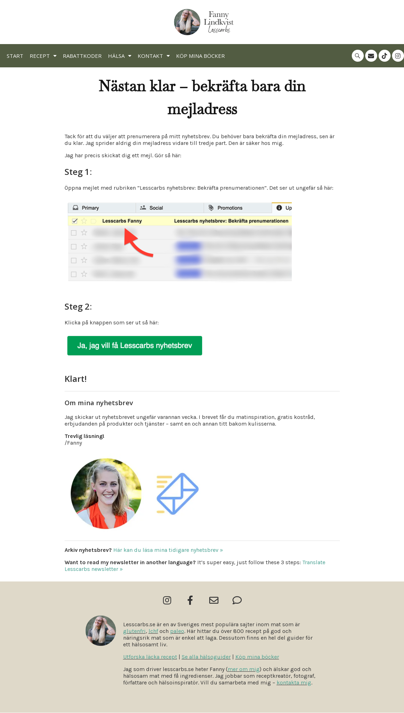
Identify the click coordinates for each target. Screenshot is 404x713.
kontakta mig (294, 683)
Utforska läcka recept (150, 657)
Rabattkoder (82, 55)
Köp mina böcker (200, 55)
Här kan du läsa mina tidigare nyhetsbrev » (168, 550)
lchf (153, 631)
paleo (177, 631)
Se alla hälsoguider (206, 657)
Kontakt (154, 56)
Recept (43, 56)
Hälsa (119, 56)
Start (15, 55)
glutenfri (134, 631)
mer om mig (244, 669)
